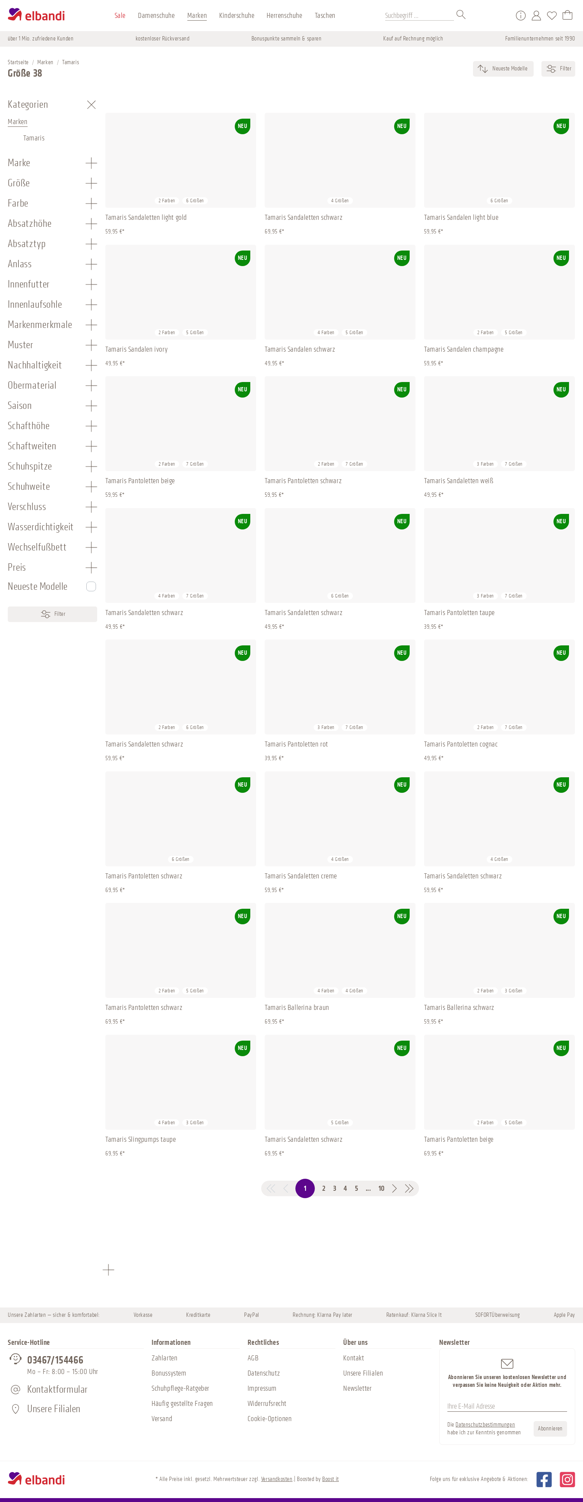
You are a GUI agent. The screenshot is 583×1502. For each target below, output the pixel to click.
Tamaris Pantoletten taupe (459, 612)
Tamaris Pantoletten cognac (461, 744)
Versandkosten (277, 1479)
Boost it (330, 1479)
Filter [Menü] (53, 614)
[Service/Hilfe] (521, 15)
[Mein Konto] (536, 15)
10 (382, 1188)
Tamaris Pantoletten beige (140, 480)
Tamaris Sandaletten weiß (458, 480)
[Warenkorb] (567, 15)
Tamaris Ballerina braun (297, 1007)
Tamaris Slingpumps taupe (140, 1139)
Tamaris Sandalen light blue (461, 217)
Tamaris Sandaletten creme (301, 876)
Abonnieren (550, 1428)
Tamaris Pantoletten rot (296, 744)
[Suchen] (461, 15)
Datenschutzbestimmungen (485, 1424)
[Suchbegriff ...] (419, 16)
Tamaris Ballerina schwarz (459, 1007)
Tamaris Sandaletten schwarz (303, 217)
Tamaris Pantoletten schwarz (303, 480)
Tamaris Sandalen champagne (464, 349)
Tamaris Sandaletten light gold (146, 217)
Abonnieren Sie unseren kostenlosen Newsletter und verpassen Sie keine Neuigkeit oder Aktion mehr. (507, 1373)
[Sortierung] (509, 69)
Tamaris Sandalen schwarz (300, 349)
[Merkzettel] (552, 15)
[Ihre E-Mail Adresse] (507, 1407)
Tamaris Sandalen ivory (136, 349)
